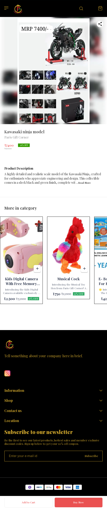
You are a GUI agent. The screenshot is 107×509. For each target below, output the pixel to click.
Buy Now (78, 502)
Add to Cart (28, 502)
